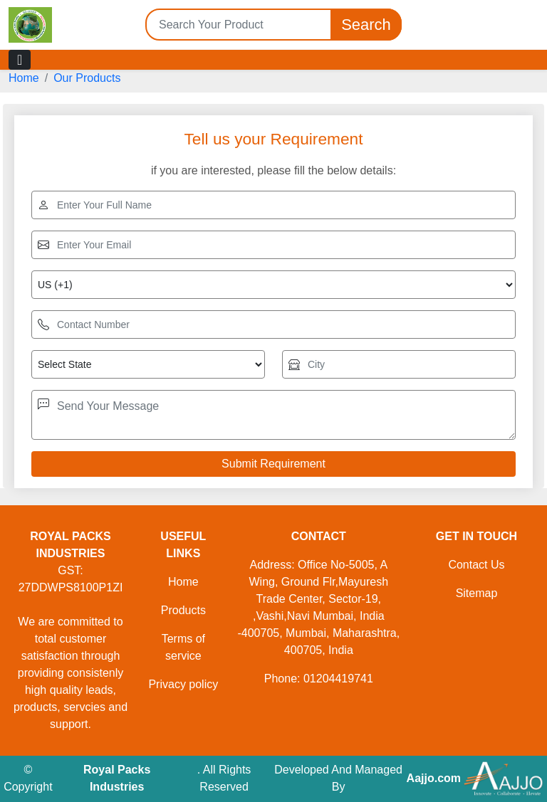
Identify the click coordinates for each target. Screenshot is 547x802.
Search (366, 24)
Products (183, 610)
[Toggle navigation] (20, 60)
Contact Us (476, 565)
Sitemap (477, 593)
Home (24, 78)
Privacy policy (183, 684)
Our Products (86, 78)
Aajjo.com (434, 778)
